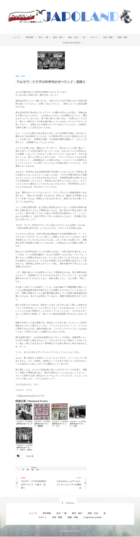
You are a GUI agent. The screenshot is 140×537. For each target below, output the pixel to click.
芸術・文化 (73, 37)
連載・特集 (123, 37)
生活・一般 (43, 37)
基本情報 (29, 37)
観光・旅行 (58, 37)
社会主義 (29, 456)
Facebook (68, 503)
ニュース (15, 37)
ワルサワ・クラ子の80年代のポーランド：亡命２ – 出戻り (33, 484)
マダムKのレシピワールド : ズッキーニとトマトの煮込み (68, 484)
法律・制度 (108, 37)
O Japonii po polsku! (71, 42)
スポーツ (94, 37)
